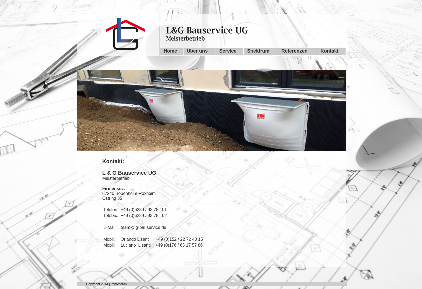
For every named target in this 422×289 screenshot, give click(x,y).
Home (170, 51)
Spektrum (258, 51)
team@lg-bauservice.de (143, 227)
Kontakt (330, 51)
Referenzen (295, 51)
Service (228, 51)
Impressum (119, 284)
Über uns (197, 51)
